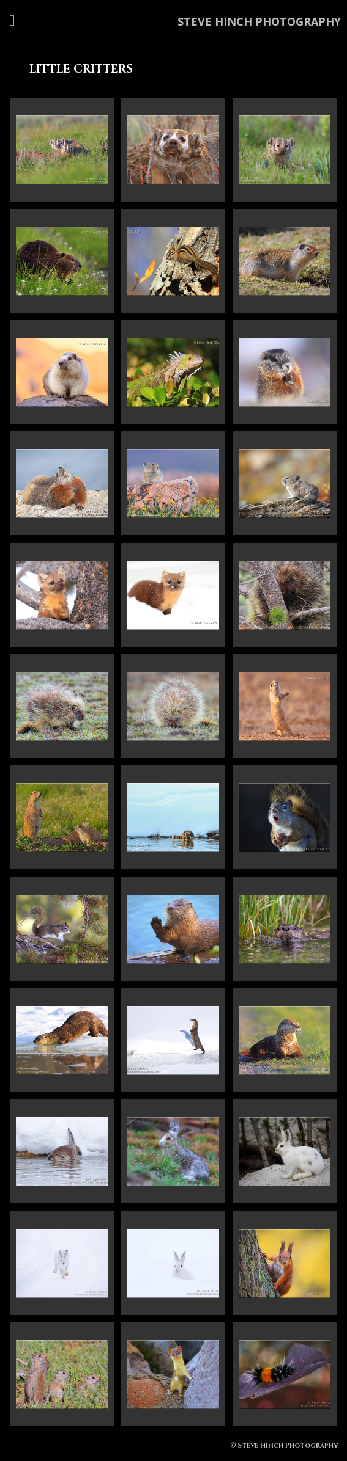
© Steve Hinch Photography (284, 1445)
